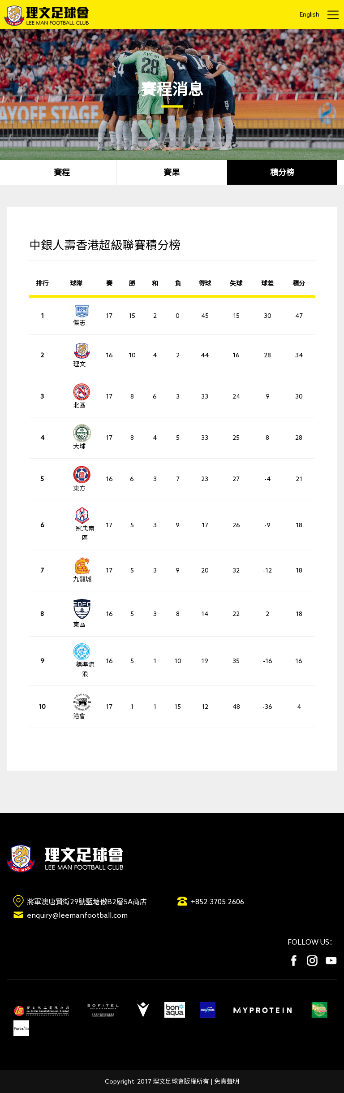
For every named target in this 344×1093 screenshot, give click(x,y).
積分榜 (282, 172)
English (309, 14)
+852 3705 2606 (217, 901)
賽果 (171, 172)
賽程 (62, 172)
